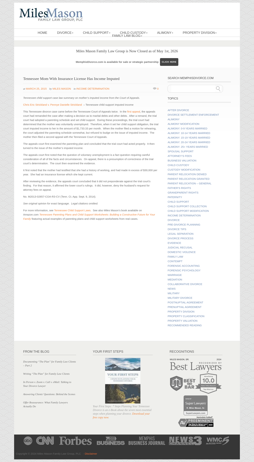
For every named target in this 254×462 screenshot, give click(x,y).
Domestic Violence (182, 252)
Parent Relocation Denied (187, 174)
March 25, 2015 (36, 88)
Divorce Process (180, 238)
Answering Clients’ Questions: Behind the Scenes (49, 394)
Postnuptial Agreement (185, 302)
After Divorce (178, 110)
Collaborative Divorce (185, 284)
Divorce (65, 33)
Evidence (174, 243)
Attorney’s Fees (180, 156)
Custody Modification (184, 169)
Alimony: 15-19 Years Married (189, 137)
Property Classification (186, 316)
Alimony (165, 33)
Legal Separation (180, 233)
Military (174, 293)
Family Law (175, 256)
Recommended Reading (185, 325)
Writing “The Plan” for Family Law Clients (46, 373)
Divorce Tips (177, 229)
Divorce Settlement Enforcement (193, 114)
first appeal (133, 111)
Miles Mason (62, 88)
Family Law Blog (127, 36)
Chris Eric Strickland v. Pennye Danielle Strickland (52, 104)
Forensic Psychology (184, 270)
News (172, 288)
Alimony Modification (183, 124)
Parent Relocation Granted (189, 178)
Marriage (175, 275)
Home (42, 33)
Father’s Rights (179, 188)
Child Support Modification (188, 211)
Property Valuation (182, 320)
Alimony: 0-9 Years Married (187, 128)
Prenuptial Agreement (184, 307)
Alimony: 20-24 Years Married (189, 142)
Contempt (175, 261)
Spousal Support (180, 151)
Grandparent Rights (183, 192)
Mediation (175, 279)
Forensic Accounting (184, 265)
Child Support (96, 33)
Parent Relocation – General (189, 183)
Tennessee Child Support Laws (72, 210)
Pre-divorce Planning (184, 224)
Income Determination (92, 88)
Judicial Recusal (180, 247)
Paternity (175, 197)
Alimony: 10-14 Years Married (189, 133)
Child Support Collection (187, 206)
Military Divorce (180, 297)
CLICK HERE (169, 62)
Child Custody (134, 33)
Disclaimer (91, 453)
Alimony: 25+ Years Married (188, 146)
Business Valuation (182, 160)
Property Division (200, 33)
